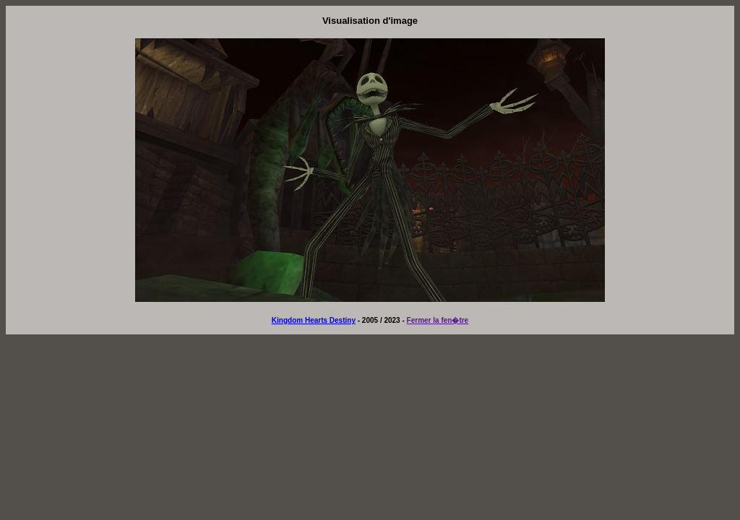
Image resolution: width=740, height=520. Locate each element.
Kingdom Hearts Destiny (314, 320)
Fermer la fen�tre (438, 320)
